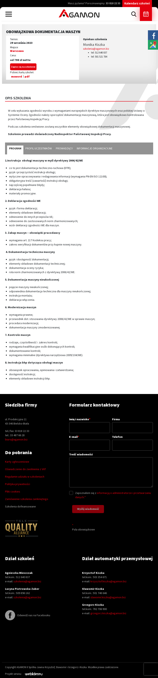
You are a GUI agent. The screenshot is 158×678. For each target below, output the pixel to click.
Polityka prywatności (17, 484)
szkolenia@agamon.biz (96, 48)
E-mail (89, 441)
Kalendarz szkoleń (137, 3)
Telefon (132, 441)
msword (16, 76)
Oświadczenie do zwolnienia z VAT (25, 469)
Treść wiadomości (111, 470)
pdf (27, 76)
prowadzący (64, 148)
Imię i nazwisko (89, 423)
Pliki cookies (12, 491)
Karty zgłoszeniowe (17, 461)
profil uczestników (38, 148)
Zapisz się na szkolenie (23, 66)
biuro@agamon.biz (16, 439)
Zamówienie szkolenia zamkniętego (26, 499)
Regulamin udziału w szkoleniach (24, 476)
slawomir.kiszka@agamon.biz (108, 597)
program (15, 148)
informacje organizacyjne (94, 148)
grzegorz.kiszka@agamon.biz (108, 613)
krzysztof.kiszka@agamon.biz (108, 581)
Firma (132, 423)
